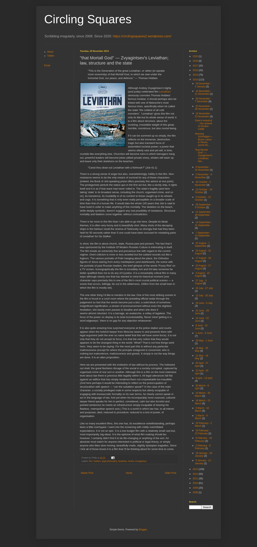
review (131, 461)
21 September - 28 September (203, 213)
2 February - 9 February (203, 447)
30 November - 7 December (203, 100)
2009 (196, 487)
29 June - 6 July (203, 303)
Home (129, 473)
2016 (196, 70)
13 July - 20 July (204, 295)
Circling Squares (88, 19)
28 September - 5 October (203, 206)
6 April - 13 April (203, 378)
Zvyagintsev (141, 461)
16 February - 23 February (202, 432)
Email (47, 65)
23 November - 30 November (203, 107)
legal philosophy (109, 461)
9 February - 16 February (203, 439)
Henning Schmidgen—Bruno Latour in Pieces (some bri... (203, 139)
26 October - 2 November (203, 183)
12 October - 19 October (203, 191)
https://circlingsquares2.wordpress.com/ (142, 36)
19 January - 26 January (203, 454)
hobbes (96, 461)
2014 (196, 79)
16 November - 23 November (203, 115)
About (50, 51)
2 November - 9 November (203, 176)
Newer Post (87, 473)
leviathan (122, 461)
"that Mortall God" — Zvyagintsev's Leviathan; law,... (203, 155)
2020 (196, 56)
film (90, 461)
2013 (196, 469)
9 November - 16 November (202, 168)
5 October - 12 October (203, 198)
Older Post (170, 473)
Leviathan (164, 91)
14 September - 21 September (203, 223)
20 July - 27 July (204, 288)
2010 (196, 483)
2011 (196, 478)
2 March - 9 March (201, 417)
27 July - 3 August (201, 282)
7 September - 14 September (203, 234)
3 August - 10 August (202, 274)
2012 (196, 474)
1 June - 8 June (203, 333)
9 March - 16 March (202, 409)
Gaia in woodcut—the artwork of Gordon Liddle (203, 124)
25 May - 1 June (204, 340)
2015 (196, 74)
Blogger (143, 529)
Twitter (50, 55)
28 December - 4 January (203, 85)
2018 (196, 61)
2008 (196, 492)
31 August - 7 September (202, 244)
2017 (196, 65)
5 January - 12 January (203, 462)
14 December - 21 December (203, 92)
